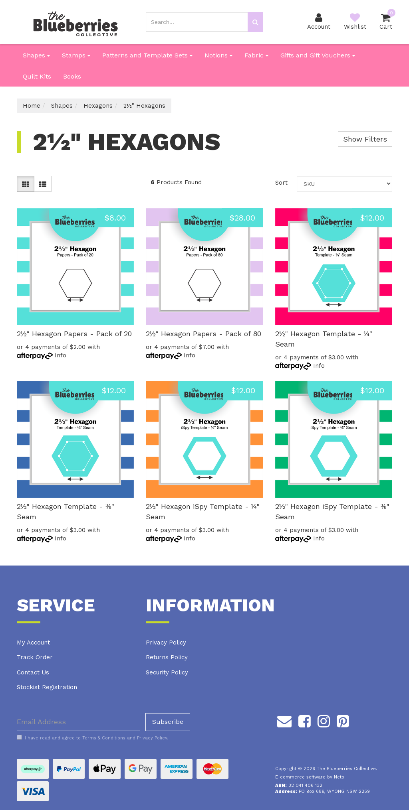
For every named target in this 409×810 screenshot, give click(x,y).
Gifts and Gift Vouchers (317, 55)
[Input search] (197, 22)
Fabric (256, 55)
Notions (218, 55)
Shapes (36, 55)
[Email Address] (78, 722)
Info (60, 355)
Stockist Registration (47, 687)
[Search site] (255, 22)
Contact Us (33, 672)
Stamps (76, 55)
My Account (33, 642)
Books (72, 76)
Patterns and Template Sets (147, 55)
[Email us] (284, 720)
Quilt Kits (37, 76)
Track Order (35, 657)
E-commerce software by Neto (309, 777)
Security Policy (167, 672)
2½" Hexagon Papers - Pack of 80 (203, 333)
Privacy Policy (166, 642)
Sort (281, 182)
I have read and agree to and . (92, 738)
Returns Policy (167, 657)
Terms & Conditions (103, 738)
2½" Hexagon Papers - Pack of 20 (74, 333)
